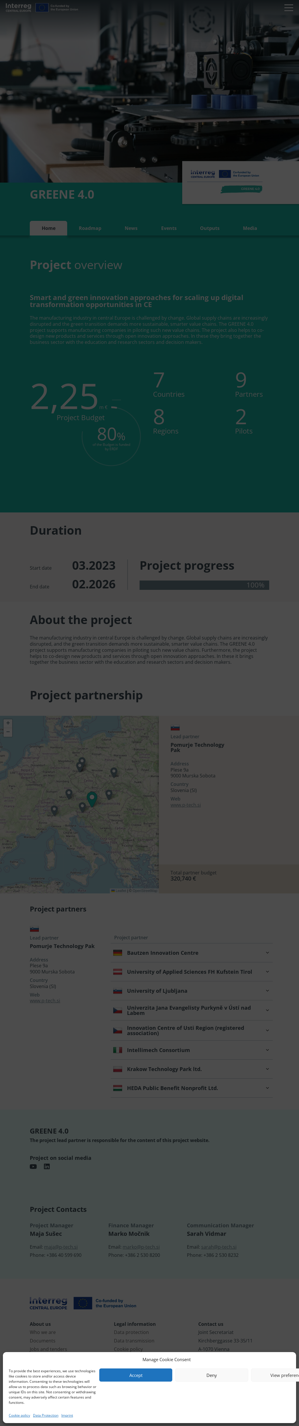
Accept (135, 1375)
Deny (211, 1375)
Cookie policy (19, 1415)
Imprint (67, 1415)
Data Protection (45, 1415)
